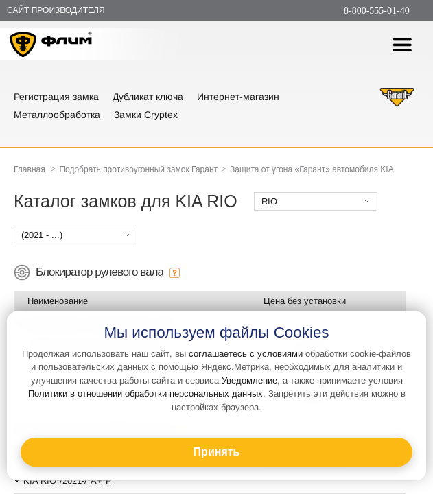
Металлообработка (57, 114)
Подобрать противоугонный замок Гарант (138, 169)
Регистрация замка (56, 96)
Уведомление (249, 380)
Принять (217, 452)
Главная (29, 169)
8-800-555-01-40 (377, 10)
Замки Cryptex (146, 114)
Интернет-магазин (238, 96)
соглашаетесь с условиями (246, 354)
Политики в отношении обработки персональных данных (145, 393)
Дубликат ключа (148, 96)
